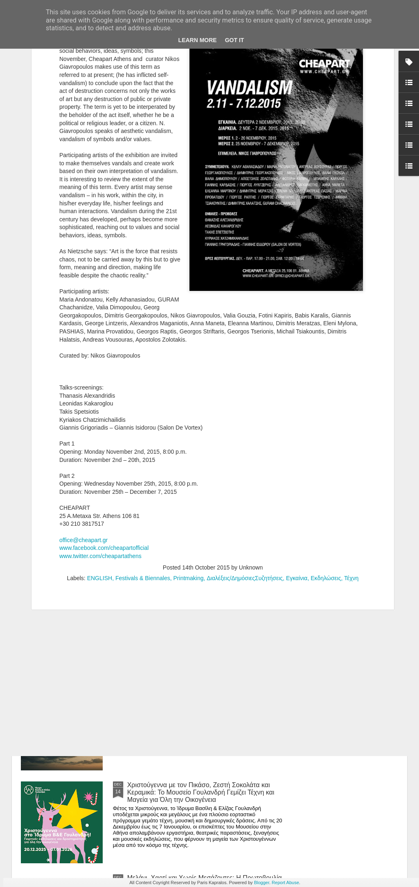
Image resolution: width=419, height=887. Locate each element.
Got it (234, 40)
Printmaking (188, 466)
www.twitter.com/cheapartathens (100, 444)
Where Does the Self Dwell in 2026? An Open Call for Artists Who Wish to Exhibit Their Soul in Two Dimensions (204, 699)
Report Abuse (285, 882)
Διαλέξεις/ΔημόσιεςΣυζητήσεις (245, 466)
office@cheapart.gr (83, 428)
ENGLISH (99, 466)
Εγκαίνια (297, 466)
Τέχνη (351, 466)
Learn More (197, 40)
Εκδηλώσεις (326, 466)
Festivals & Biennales (142, 466)
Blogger (261, 882)
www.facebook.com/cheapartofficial (104, 436)
